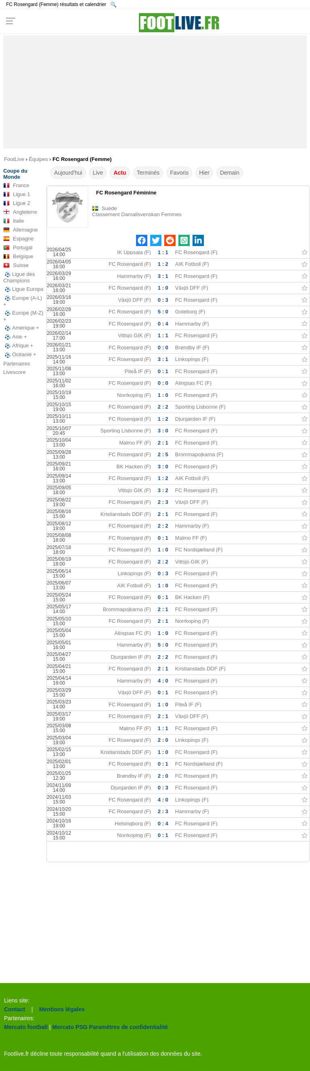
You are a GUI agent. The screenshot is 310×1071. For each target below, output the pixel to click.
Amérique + (21, 328)
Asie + (15, 337)
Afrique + (18, 345)
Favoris (179, 172)
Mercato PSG (70, 1027)
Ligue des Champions (19, 277)
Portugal (17, 247)
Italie (13, 221)
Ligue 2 (16, 203)
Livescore (14, 372)
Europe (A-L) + (22, 301)
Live (98, 172)
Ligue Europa (23, 289)
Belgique (18, 256)
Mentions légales (62, 1009)
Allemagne (20, 230)
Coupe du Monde (15, 174)
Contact (14, 1009)
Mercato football (26, 1027)
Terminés (148, 172)
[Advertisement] (155, 91)
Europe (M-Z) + (23, 316)
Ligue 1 (16, 194)
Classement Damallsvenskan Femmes (137, 214)
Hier (204, 172)
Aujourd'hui (68, 172)
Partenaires (16, 364)
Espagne (18, 239)
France (16, 185)
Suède (109, 208)
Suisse (16, 265)
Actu (119, 172)
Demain (229, 172)
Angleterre (20, 212)
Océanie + (19, 354)
